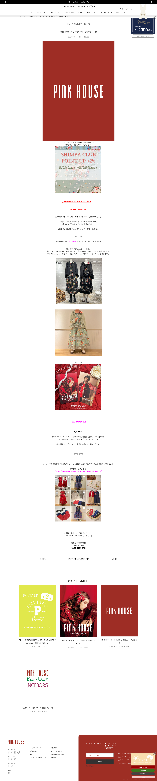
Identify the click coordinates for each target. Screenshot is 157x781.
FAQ (31, 754)
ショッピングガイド (35, 748)
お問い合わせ (33, 751)
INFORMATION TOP (78, 559)
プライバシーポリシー (57, 751)
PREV (43, 559)
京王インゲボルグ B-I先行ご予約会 (78, 2)
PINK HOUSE (84, 37)
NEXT (114, 559)
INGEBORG (112, 746)
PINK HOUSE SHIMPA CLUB (38, 757)
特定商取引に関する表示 (58, 754)
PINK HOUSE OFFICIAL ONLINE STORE (78, 6)
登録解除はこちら (90, 766)
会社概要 (53, 757)
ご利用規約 (54, 748)
